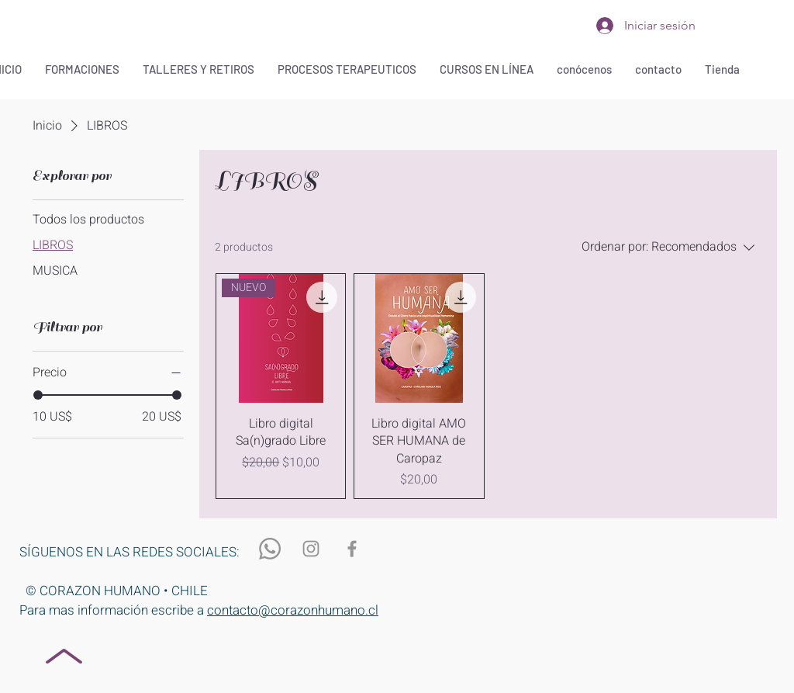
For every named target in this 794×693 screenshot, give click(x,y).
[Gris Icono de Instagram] (311, 549)
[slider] (38, 395)
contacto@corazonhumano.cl (292, 610)
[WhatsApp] (270, 549)
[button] (82, 69)
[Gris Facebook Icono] (352, 549)
